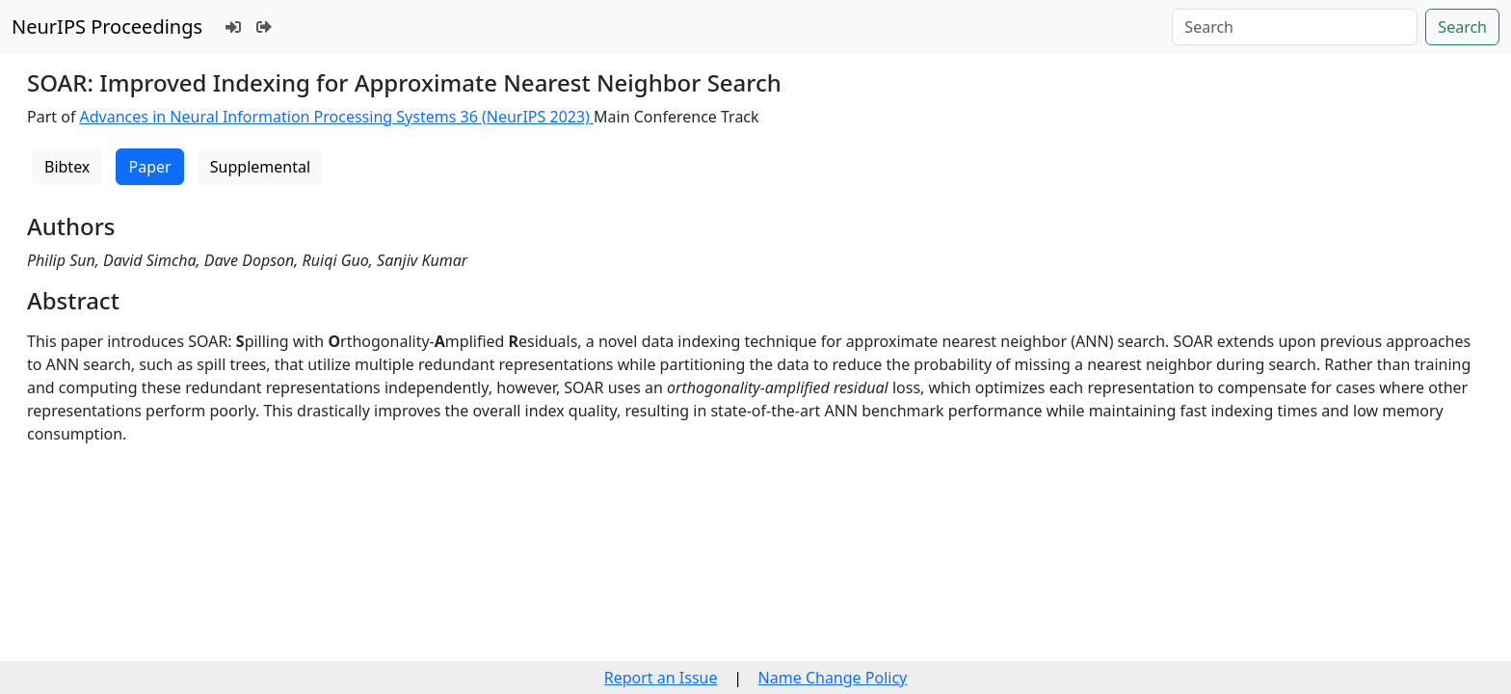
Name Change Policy (833, 677)
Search (1462, 27)
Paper (149, 166)
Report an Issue (661, 677)
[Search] (1295, 27)
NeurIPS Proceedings (107, 26)
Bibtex (67, 166)
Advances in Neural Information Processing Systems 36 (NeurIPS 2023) (337, 116)
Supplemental (260, 166)
